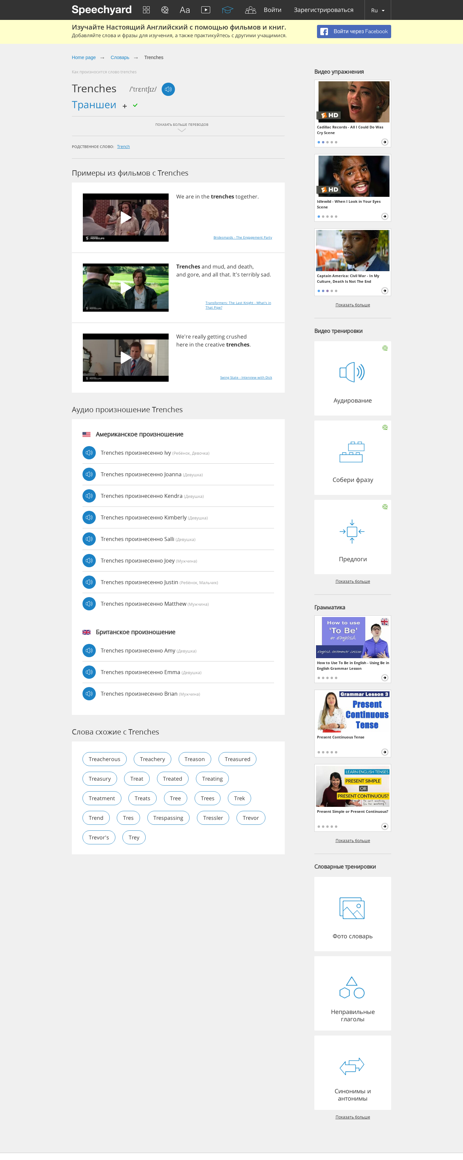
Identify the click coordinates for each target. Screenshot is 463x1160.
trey (134, 837)
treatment (102, 798)
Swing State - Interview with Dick (246, 377)
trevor (252, 817)
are (190, 196)
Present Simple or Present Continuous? (352, 811)
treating (213, 778)
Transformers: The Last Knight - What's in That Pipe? (238, 305)
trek (240, 798)
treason (195, 759)
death (245, 266)
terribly (250, 274)
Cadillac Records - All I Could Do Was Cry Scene (350, 129)
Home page (84, 57)
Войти (272, 10)
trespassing (169, 817)
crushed (236, 336)
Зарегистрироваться (324, 10)
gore (193, 274)
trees (208, 798)
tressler (214, 817)
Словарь (120, 57)
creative (215, 344)
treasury (100, 778)
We (180, 196)
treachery (152, 759)
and (206, 266)
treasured (238, 759)
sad (265, 274)
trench (123, 146)
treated (173, 778)
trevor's (99, 837)
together (246, 196)
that (225, 274)
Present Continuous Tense (341, 737)
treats (143, 798)
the (205, 196)
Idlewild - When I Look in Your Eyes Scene (349, 204)
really (199, 336)
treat (137, 778)
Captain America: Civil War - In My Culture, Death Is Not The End (348, 278)
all (215, 274)
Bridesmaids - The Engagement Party (243, 237)
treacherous (104, 759)
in (197, 196)
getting (216, 336)
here (182, 344)
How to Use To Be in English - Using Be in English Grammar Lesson (353, 665)
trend (96, 817)
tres (128, 817)
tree (176, 798)
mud (218, 266)
